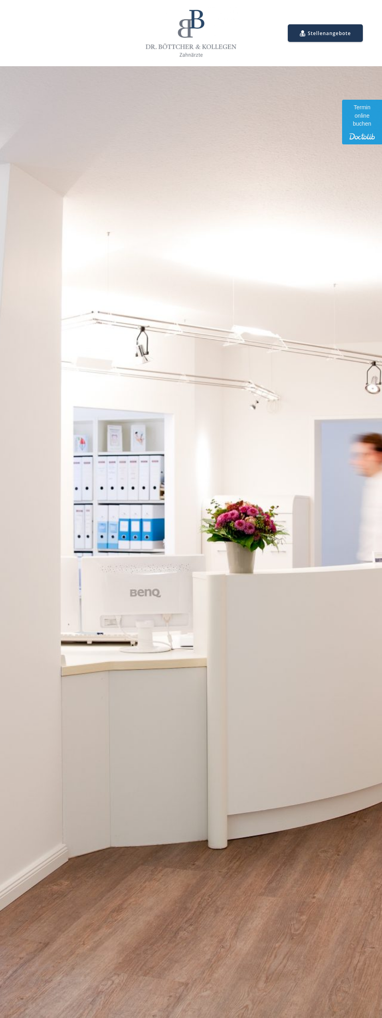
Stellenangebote (325, 33)
